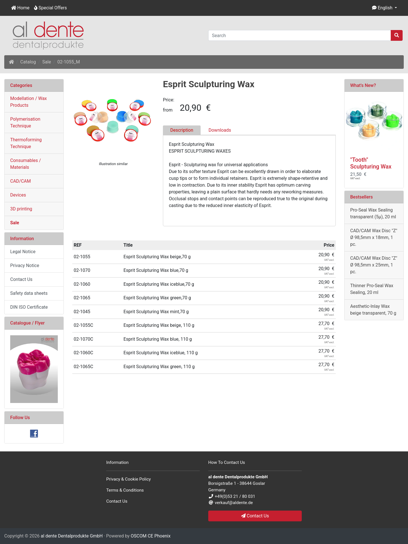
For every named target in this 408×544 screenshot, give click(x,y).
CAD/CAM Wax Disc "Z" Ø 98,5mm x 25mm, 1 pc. (373, 264)
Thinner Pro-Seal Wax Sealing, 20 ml (371, 289)
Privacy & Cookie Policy (128, 479)
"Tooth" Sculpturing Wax (371, 163)
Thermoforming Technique (26, 143)
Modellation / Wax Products (28, 102)
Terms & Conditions (125, 490)
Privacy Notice (24, 265)
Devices (18, 195)
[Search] (299, 35)
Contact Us (21, 279)
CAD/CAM (20, 181)
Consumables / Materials (25, 164)
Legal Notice (22, 251)
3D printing (21, 209)
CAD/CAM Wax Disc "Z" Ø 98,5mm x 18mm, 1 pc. (373, 237)
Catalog (28, 62)
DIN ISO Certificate (29, 307)
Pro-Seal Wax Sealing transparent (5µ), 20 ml (373, 213)
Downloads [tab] (220, 130)
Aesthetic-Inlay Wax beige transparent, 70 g (373, 310)
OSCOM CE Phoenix (151, 536)
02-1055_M (68, 62)
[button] (384, 8)
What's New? (363, 85)
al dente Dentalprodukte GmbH (72, 536)
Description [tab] (181, 130)
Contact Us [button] (255, 516)
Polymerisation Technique (25, 122)
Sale (46, 62)
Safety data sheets (29, 293)
